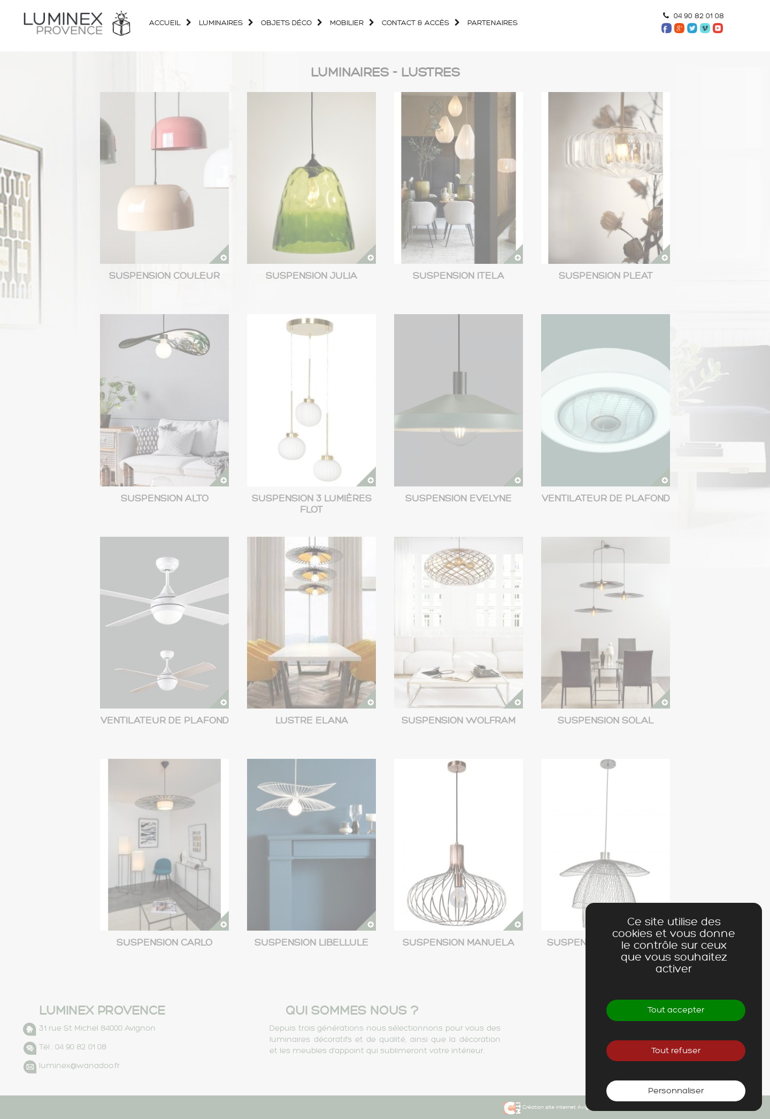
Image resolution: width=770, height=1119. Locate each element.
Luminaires (214, 23)
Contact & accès (409, 23)
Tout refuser (675, 1050)
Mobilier (340, 23)
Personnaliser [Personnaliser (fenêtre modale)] (676, 1090)
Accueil (165, 23)
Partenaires (486, 23)
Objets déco (280, 23)
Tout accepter (676, 1010)
